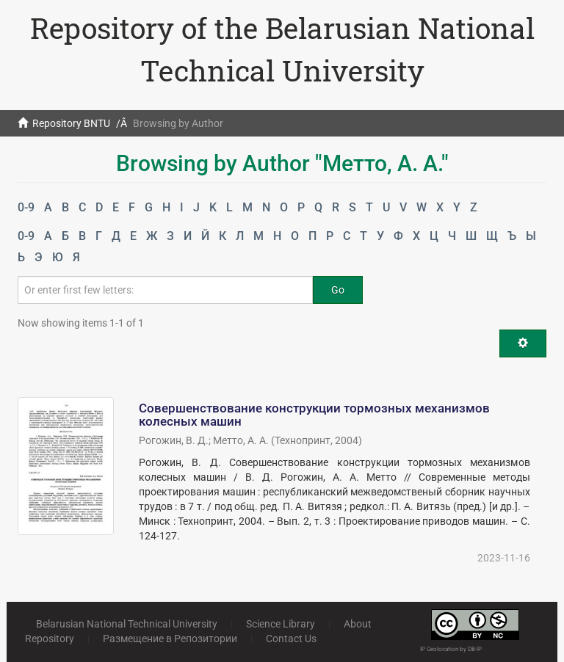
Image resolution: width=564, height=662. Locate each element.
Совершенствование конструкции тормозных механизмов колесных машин (314, 415)
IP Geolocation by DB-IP (451, 649)
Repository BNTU (71, 123)
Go (337, 290)
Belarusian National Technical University (126, 624)
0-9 (26, 207)
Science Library (280, 624)
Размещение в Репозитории (170, 638)
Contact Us (291, 638)
